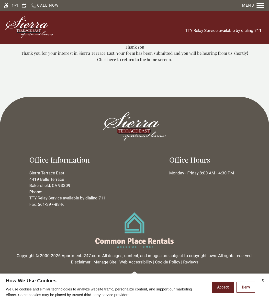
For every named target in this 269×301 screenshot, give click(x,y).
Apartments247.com (81, 255)
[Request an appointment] (24, 5)
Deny (246, 287)
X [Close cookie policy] (263, 280)
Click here (106, 59)
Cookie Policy (167, 262)
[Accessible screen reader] (6, 5)
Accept (223, 287)
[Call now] (44, 5)
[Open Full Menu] (253, 5)
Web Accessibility (135, 262)
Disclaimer (80, 262)
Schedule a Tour (108, 27)
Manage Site (104, 262)
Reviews (190, 262)
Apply (138, 27)
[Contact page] (14, 5)
